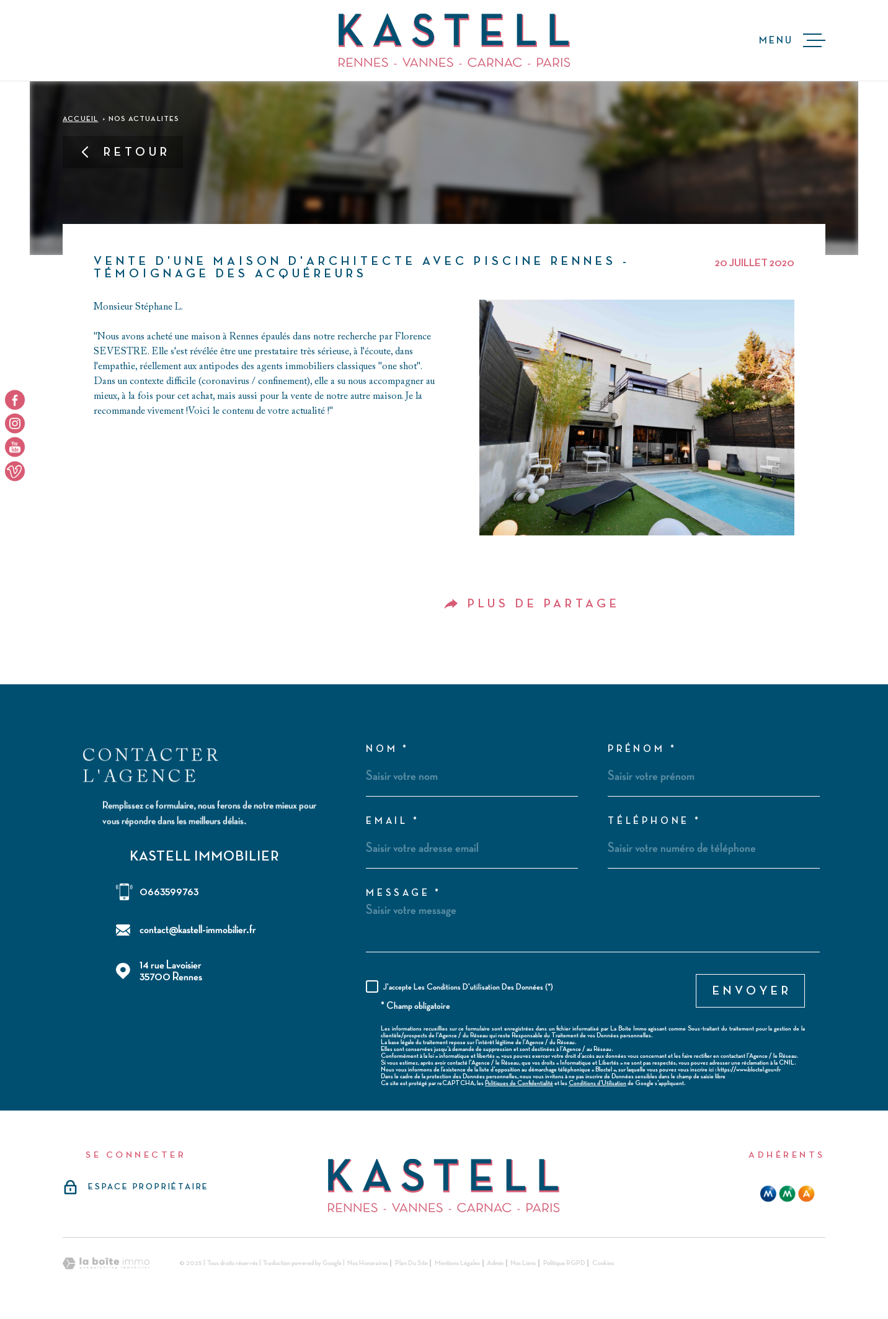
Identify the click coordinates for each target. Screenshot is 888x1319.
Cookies (603, 1263)
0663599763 (169, 892)
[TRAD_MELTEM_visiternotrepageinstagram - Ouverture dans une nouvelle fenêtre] (15, 423)
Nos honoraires (367, 1263)
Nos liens (523, 1263)
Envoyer (752, 991)
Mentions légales (457, 1263)
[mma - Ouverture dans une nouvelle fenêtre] (787, 1193)
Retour (125, 152)
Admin (495, 1263)
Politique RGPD (564, 1263)
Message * (404, 893)
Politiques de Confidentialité (519, 1083)
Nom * (387, 749)
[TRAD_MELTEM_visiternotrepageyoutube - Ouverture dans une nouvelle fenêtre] (15, 447)
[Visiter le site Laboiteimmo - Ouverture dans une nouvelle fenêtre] (106, 1263)
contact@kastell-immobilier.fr (198, 930)
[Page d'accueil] (454, 40)
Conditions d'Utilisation (597, 1083)
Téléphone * (654, 821)
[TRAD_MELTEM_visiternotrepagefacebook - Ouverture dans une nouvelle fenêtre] (15, 399)
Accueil (80, 119)
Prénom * (642, 749)
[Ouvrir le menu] (792, 40)
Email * (393, 821)
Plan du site (411, 1263)
